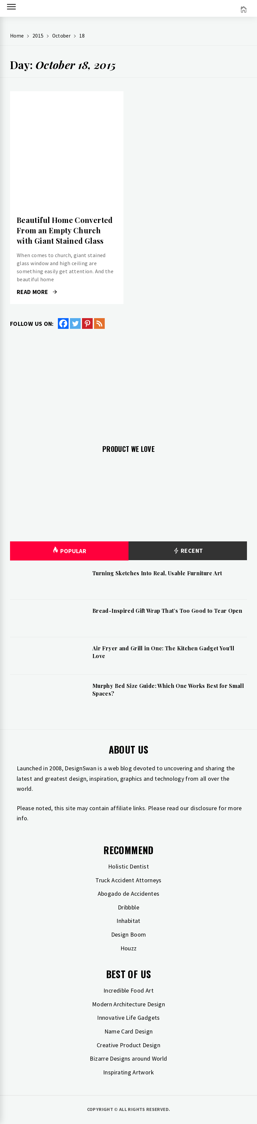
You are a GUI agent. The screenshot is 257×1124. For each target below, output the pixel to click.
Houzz (128, 948)
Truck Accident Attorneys (128, 880)
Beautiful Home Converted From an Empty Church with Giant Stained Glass (65, 230)
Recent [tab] (188, 551)
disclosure (203, 808)
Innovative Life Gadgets (128, 1017)
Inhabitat (128, 921)
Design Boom (128, 934)
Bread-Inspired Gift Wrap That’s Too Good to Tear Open (167, 610)
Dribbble (128, 907)
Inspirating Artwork (128, 1072)
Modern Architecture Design (128, 1004)
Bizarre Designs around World (128, 1058)
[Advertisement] (128, 383)
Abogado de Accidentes (129, 893)
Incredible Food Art (128, 990)
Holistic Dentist (128, 866)
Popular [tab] (69, 551)
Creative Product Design (128, 1045)
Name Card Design (128, 1031)
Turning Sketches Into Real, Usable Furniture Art (157, 573)
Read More (37, 292)
